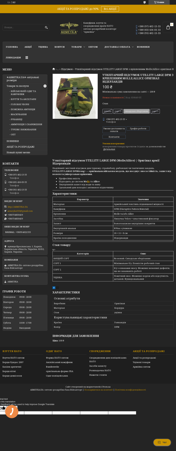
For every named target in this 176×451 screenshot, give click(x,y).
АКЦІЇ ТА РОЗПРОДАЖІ (20, 146)
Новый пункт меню (18, 152)
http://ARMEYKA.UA (18, 206)
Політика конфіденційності (130, 384)
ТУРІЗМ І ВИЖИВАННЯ (23, 129)
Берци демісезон (12, 370)
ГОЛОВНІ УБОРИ (20, 104)
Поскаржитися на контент (98, 384)
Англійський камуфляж (59, 356)
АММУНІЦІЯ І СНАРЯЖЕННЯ (26, 124)
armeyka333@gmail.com (20, 211)
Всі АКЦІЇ (110, 9)
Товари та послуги (18, 85)
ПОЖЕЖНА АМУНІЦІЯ (23, 109)
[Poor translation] (12, 403)
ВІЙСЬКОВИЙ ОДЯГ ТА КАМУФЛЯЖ (23, 93)
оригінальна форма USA (59, 365)
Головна (12, 46)
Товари (76, 46)
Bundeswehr (52, 361)
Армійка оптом (141, 361)
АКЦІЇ (28, 46)
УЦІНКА (43, 46)
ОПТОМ (93, 46)
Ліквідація (13, 57)
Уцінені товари (141, 356)
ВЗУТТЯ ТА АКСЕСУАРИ (23, 99)
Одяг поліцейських (57, 370)
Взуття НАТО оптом (13, 352)
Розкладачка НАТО (100, 364)
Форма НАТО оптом (57, 352)
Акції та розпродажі (144, 352)
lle (88, 175)
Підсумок (67, 69)
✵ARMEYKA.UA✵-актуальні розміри (23, 79)
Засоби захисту (97, 360)
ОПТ (13, 134)
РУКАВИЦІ (16, 119)
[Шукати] (46, 27)
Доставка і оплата (117, 46)
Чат (162, 442)
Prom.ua (106, 381)
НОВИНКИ (143, 46)
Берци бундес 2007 (12, 356)
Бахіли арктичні (11, 361)
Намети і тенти (98, 369)
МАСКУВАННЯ (19, 114)
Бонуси (59, 46)
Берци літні (9, 365)
